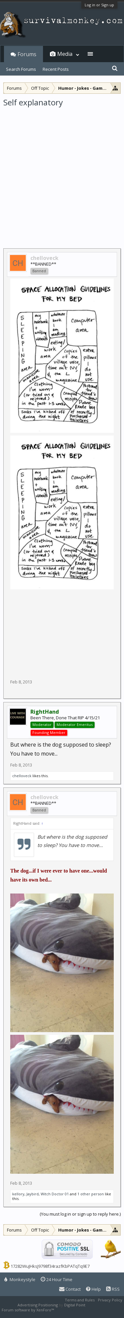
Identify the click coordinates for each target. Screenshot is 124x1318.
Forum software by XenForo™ (28, 1309)
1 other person (90, 1193)
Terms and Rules (80, 1299)
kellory (18, 1193)
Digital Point (74, 1304)
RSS (113, 1289)
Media (64, 54)
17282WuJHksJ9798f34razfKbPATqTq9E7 (50, 1266)
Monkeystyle (19, 1279)
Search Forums (21, 69)
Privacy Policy (110, 1299)
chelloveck (21, 775)
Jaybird (32, 1193)
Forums (27, 54)
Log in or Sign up (99, 4)
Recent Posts (56, 69)
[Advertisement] (62, 173)
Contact (70, 1289)
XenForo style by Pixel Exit (78, 1309)
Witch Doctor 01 (55, 1193)
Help (93, 1289)
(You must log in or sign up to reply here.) (80, 1214)
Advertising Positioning (38, 1304)
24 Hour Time (56, 1279)
